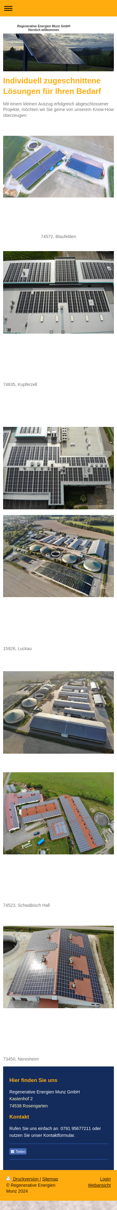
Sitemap (50, 1179)
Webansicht (99, 1185)
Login (105, 1179)
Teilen (18, 1152)
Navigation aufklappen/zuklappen (58, 8)
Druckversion (23, 1179)
